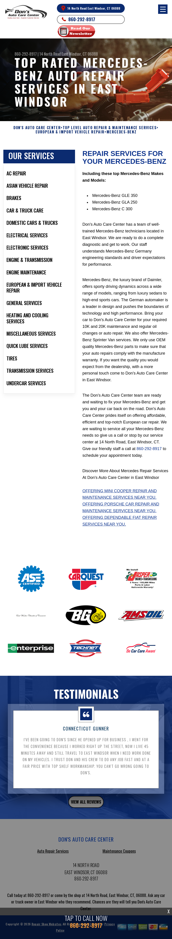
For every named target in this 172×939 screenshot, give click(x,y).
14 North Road (50, 54)
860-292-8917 (81, 19)
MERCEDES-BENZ (122, 135)
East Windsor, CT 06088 (80, 54)
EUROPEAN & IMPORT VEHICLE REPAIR (70, 135)
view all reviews (86, 805)
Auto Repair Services (53, 854)
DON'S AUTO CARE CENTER (37, 130)
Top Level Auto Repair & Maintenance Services (110, 130)
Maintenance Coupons (119, 854)
